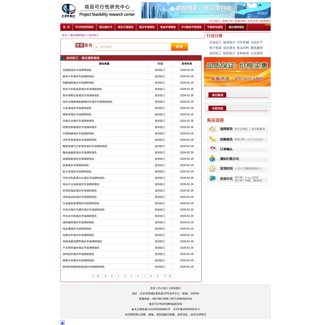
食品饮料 (243, 47)
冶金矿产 (257, 42)
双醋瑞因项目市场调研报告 (78, 82)
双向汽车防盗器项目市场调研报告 (82, 89)
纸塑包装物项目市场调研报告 (80, 127)
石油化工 (215, 42)
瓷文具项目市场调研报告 (77, 171)
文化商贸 (257, 53)
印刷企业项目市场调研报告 (78, 120)
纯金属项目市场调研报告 (77, 228)
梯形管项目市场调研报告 (77, 114)
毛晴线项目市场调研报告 (77, 70)
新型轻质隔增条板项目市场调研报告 (84, 266)
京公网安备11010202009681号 (151, 309)
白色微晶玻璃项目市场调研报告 (81, 203)
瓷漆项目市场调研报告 (76, 165)
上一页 (96, 276)
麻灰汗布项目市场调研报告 (78, 76)
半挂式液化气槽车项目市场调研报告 (84, 209)
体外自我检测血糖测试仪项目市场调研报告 (88, 101)
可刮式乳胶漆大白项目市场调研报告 (84, 177)
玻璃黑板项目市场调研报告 (78, 158)
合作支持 (252, 21)
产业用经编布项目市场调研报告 (81, 247)
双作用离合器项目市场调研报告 (81, 95)
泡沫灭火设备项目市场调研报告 (81, 184)
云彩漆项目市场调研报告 (77, 108)
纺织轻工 (94, 35)
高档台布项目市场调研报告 (78, 235)
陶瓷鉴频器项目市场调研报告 (80, 152)
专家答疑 (217, 108)
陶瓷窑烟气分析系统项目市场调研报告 (85, 146)
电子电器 (215, 47)
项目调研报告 (78, 35)
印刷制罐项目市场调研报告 (78, 133)
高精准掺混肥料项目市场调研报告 (82, 241)
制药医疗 (229, 53)
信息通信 (229, 47)
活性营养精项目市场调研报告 (80, 139)
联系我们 (265, 21)
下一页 (167, 276)
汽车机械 (243, 42)
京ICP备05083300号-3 (186, 309)
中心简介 (215, 21)
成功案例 (217, 95)
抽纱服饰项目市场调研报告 (78, 222)
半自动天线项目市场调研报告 (80, 216)
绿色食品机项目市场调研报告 (80, 197)
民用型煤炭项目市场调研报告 (80, 190)
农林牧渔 (243, 53)
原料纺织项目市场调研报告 (78, 254)
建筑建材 (257, 47)
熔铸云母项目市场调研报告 (78, 260)
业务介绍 (227, 21)
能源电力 (229, 42)
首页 (64, 35)
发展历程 (240, 21)
